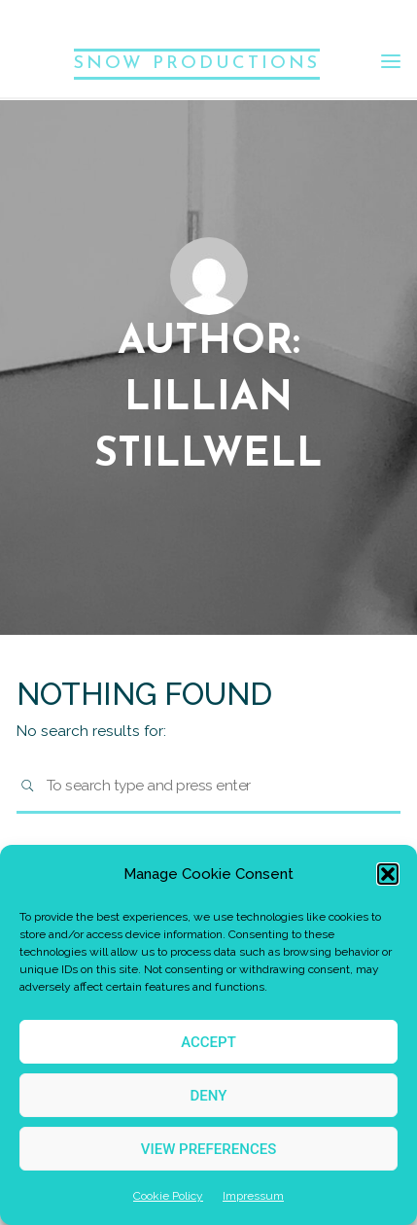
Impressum (253, 1196)
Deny (209, 1095)
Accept (208, 1042)
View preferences (208, 1149)
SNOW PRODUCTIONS (197, 63)
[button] (388, 874)
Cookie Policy (168, 1196)
